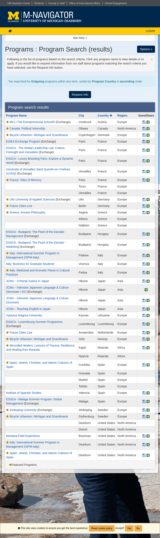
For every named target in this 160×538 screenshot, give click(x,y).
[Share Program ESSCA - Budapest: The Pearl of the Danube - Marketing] (148, 244)
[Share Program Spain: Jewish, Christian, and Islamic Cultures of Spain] (148, 364)
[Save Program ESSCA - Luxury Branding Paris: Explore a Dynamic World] (144, 160)
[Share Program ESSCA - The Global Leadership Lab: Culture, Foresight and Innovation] (148, 150)
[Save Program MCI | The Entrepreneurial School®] (144, 122)
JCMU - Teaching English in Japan (28, 309)
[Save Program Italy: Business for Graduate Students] (144, 264)
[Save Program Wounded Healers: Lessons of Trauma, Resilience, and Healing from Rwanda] (144, 347)
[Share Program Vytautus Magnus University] (148, 315)
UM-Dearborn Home (18, 3)
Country (105, 115)
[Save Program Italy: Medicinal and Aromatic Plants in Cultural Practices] (144, 272)
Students (39, 3)
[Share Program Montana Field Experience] (148, 436)
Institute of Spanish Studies (23, 392)
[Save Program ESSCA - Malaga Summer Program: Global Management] (144, 401)
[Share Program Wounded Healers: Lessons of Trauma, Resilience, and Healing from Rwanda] (148, 347)
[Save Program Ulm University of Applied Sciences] (144, 199)
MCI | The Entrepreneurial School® (32, 122)
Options (146, 49)
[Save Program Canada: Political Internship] (144, 128)
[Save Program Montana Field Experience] (144, 436)
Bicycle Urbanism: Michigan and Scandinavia (39, 135)
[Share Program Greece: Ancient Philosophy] (148, 212)
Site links (80, 38)
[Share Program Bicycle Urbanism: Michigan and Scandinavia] (148, 135)
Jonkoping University (23, 410)
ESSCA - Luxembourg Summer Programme (34, 322)
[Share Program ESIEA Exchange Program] (148, 141)
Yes (129, 528)
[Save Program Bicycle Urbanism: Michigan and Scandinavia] (144, 135)
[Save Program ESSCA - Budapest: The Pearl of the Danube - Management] (144, 234)
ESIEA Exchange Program (23, 141)
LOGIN (150, 31)
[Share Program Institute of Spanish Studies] (148, 392)
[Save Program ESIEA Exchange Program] (144, 141)
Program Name (16, 115)
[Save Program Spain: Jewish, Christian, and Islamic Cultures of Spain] (144, 364)
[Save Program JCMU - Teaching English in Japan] (144, 309)
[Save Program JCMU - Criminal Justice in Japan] (144, 281)
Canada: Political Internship (27, 128)
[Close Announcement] (151, 59)
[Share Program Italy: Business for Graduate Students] (148, 264)
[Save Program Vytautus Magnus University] (144, 315)
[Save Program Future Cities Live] (144, 206)
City (81, 115)
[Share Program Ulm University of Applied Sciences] (148, 199)
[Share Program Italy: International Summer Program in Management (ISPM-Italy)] (148, 255)
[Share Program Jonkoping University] (148, 410)
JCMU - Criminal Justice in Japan (27, 281)
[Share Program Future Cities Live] (148, 206)
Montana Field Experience (23, 436)
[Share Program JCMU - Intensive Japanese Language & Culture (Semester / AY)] (146, 289)
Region (122, 115)
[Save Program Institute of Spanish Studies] (144, 392)
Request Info (80, 94)
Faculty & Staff (56, 3)
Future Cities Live (21, 206)
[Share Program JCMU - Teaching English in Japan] (148, 309)
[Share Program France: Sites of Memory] (148, 180)
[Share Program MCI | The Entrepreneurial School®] (148, 122)
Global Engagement (116, 3)
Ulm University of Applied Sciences (32, 199)
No (138, 528)
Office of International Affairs (84, 3)
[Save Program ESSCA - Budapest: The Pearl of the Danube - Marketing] (144, 244)
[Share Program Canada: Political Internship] (148, 128)
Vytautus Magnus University (24, 315)
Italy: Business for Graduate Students (30, 264)
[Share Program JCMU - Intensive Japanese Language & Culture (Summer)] (148, 300)
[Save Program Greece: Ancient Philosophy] (144, 212)
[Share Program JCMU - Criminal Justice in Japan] (148, 281)
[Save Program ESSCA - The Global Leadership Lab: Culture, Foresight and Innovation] (144, 150)
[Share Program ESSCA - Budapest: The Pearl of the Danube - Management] (148, 234)
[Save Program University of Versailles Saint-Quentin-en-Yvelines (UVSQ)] (144, 171)
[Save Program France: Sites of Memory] (144, 180)
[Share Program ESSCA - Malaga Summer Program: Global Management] (148, 401)
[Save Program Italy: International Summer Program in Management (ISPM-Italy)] (144, 255)
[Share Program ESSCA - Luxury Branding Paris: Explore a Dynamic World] (148, 160)
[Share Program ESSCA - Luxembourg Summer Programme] (148, 324)
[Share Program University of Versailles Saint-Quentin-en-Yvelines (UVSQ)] (148, 171)
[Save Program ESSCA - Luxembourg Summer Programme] (144, 324)
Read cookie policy (101, 528)
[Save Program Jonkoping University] (144, 410)
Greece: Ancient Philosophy (27, 212)
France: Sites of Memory (25, 180)
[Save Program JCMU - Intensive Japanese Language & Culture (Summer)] (144, 300)
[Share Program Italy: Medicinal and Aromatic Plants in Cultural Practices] (148, 272)
